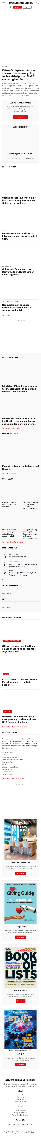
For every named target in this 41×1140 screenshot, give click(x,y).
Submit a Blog (18, 542)
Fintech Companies (8, 774)
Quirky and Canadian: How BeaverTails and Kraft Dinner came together (18, 272)
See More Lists (6, 778)
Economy (5, 230)
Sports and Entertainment (11, 301)
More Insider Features (9, 727)
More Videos (6, 607)
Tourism (6, 674)
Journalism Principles (20, 1102)
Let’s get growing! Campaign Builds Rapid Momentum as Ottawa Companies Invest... (31, 534)
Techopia (5, 67)
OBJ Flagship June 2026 (20, 154)
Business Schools (8, 752)
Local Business (7, 266)
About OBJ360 (15, 428)
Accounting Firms (7, 762)
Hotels (4, 765)
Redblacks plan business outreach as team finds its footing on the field (16, 308)
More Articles (6, 428)
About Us (20, 1095)
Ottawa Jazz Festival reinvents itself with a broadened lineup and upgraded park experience (19, 421)
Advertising (20, 1097)
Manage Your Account (20, 1113)
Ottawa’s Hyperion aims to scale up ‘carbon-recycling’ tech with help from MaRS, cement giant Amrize (19, 75)
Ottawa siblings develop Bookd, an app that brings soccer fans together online (19, 649)
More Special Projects (9, 473)
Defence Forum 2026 (17, 556)
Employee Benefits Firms (10, 767)
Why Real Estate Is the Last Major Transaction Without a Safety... (30, 505)
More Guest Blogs (7, 542)
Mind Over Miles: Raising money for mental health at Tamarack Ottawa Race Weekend (19, 389)
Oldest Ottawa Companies (10, 757)
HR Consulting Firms (8, 755)
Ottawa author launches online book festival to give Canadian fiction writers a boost (19, 200)
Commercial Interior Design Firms (12, 760)
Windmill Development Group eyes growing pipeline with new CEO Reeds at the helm (19, 719)
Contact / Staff (20, 1099)
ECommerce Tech (7, 772)
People (4, 194)
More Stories (6, 315)
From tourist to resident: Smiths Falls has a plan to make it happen (19, 682)
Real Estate (7, 711)
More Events (6, 580)
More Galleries (6, 594)
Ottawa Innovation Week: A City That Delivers (9, 504)
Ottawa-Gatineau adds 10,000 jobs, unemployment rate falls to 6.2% (20, 236)
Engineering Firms (7, 769)
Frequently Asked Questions (20, 1115)
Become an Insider (22, 727)
